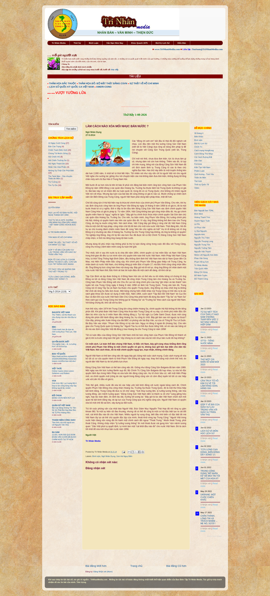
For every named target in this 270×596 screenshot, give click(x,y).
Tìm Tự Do (53, 185)
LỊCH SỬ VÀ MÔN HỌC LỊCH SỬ (209, 432)
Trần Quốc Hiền (201, 268)
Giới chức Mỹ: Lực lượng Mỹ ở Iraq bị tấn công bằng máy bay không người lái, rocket (64, 385)
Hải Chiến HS (54, 157)
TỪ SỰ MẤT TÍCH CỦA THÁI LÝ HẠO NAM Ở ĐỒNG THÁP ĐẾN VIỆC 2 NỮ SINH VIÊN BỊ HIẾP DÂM (210, 318)
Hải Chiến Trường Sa (57, 160)
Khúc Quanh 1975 (139, 43)
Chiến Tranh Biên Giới (57, 150)
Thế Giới (198, 181)
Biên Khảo (198, 137)
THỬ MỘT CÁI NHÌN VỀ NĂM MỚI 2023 (210, 362)
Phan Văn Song (201, 258)
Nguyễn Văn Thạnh (202, 252)
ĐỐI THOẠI (57, 395)
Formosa (198, 164)
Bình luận (96, 456)
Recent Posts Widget (214, 536)
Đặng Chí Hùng (201, 272)
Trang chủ (136, 565)
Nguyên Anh (199, 234)
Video (196, 188)
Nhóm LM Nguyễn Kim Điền (206, 255)
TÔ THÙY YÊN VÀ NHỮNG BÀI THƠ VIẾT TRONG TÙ (61, 270)
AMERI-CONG (104, 86)
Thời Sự (77, 43)
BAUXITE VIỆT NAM (61, 312)
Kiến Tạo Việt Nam (202, 167)
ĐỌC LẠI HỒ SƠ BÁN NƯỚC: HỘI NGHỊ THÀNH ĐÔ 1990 (62, 214)
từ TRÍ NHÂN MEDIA (57, 232)
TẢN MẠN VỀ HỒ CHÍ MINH (60, 237)
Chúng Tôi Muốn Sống (58, 153)
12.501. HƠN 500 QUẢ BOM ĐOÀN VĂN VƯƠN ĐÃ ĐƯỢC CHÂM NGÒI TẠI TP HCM (64, 437)
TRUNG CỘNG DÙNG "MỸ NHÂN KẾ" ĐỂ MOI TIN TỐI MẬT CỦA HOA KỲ (210, 475)
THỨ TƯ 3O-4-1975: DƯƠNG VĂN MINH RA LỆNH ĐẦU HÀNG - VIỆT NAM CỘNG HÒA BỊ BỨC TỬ (62, 223)
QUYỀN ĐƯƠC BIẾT (60, 342)
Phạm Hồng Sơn (201, 262)
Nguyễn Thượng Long (203, 241)
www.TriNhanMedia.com (167, 49)
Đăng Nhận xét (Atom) (102, 572)
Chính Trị (198, 147)
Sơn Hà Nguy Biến (124, 456)
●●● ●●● (51, 93)
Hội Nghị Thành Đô (56, 164)
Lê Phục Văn (200, 227)
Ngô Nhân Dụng (108, 456)
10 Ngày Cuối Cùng (56, 143)
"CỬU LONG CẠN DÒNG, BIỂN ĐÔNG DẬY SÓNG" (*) (61, 278)
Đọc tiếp (114, 69)
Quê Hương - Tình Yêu (204, 174)
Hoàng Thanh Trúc (202, 217)
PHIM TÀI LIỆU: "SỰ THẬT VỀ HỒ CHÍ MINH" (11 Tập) (62, 243)
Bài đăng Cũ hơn (176, 565)
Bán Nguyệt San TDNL (204, 210)
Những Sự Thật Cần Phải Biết (61, 170)
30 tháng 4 (198, 133)
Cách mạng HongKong (204, 150)
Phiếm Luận (199, 171)
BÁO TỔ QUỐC (59, 354)
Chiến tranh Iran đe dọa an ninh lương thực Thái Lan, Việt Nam (64, 332)
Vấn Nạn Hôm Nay (114, 43)
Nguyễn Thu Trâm (202, 238)
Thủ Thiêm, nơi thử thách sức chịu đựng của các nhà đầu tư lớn (64, 317)
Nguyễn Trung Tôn (202, 245)
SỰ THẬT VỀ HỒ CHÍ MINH (144, 83)
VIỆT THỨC (57, 368)
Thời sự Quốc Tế (201, 184)
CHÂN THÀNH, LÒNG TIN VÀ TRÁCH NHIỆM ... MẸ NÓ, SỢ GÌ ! (209, 520)
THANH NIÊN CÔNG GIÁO (64, 420)
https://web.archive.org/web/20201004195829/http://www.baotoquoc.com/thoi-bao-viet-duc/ (64, 358)
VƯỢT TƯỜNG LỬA (70, 93)
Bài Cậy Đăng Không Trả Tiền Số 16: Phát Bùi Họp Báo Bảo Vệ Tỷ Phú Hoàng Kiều (64, 410)
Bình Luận (93, 43)
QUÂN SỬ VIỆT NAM (61, 405)
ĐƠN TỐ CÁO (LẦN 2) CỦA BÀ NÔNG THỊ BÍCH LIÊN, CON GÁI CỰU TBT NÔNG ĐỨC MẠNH (62, 261)
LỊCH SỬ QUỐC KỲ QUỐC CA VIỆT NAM (71, 86)
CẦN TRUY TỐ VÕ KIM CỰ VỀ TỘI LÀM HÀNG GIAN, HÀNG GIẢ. (209, 384)
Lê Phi (197, 224)
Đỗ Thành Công (201, 279)
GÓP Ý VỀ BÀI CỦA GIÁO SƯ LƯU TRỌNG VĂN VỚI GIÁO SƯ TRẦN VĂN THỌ (62, 252)
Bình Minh (198, 214)
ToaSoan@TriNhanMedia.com (207, 49)
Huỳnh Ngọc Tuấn (202, 221)
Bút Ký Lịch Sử (163, 43)
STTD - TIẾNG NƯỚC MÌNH (207, 341)
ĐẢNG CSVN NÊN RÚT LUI (63, 398)
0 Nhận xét (206, 329)
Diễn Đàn (182, 43)
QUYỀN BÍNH (54, 207)
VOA (54, 381)
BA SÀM (55, 432)
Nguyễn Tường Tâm (203, 248)
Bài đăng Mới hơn (96, 565)
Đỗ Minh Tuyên (201, 275)
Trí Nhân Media (59, 43)
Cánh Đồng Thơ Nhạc (203, 154)
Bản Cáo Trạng (54, 146)
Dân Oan (198, 161)
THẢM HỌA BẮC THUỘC (62, 83)
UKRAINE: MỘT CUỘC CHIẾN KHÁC (208, 497)
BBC (54, 327)
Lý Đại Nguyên (200, 231)
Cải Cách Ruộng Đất (203, 157)
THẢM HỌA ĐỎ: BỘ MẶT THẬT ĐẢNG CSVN (102, 83)
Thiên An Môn (200, 178)
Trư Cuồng (53, 182)
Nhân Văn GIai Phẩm (57, 167)
